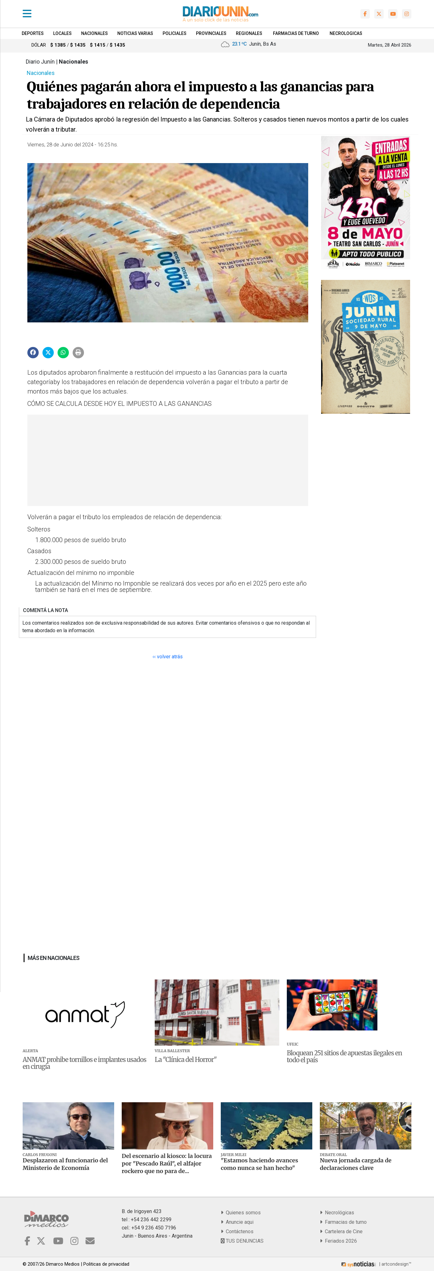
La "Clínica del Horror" (186, 1059)
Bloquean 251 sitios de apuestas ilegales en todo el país (344, 1057)
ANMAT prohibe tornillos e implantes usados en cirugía (84, 1063)
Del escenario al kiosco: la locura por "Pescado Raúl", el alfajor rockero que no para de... (167, 1163)
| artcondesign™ (375, 1264)
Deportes (33, 33)
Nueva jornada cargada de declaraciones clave (356, 1164)
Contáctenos (237, 1231)
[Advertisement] (167, 460)
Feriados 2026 (338, 1241)
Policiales (174, 33)
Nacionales (94, 33)
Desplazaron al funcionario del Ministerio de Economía (65, 1164)
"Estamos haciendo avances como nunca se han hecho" (259, 1164)
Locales (62, 33)
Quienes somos (241, 1213)
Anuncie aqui (237, 1222)
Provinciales (211, 33)
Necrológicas (337, 1213)
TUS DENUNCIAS (242, 1241)
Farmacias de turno (343, 1222)
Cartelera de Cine (341, 1231)
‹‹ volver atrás (168, 657)
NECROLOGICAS (346, 33)
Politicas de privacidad (106, 1264)
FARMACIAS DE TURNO (296, 33)
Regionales (249, 33)
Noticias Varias (135, 33)
